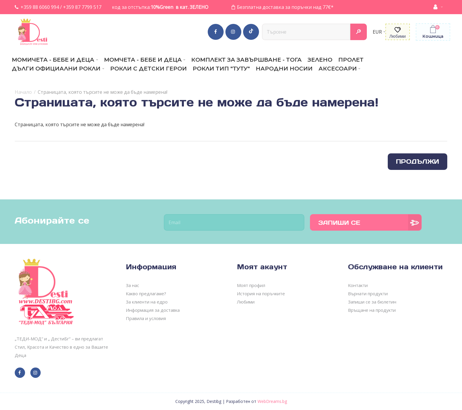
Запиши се (339, 223)
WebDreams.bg (272, 401)
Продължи (417, 161)
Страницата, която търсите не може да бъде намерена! (102, 92)
